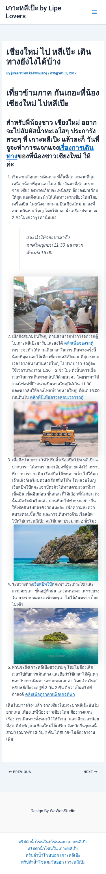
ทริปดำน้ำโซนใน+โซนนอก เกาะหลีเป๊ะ (53, 841)
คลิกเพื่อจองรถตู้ (78, 343)
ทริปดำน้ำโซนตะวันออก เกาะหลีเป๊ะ (53, 862)
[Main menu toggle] (94, 12)
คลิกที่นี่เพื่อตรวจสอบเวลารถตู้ (56, 397)
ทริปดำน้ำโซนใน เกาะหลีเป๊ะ (53, 848)
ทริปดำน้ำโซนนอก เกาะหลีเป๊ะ (53, 855)
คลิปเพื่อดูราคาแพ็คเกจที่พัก (50, 694)
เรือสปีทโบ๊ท (44, 584)
